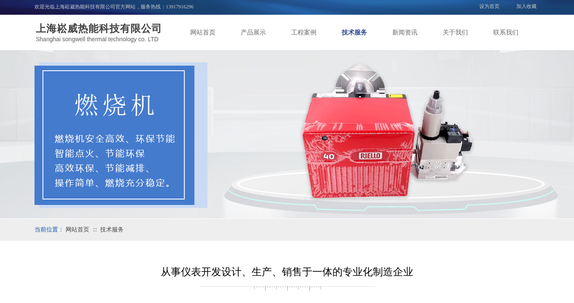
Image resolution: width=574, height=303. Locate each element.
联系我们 (505, 32)
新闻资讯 (404, 32)
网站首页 (202, 32)
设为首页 (489, 6)
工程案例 (303, 32)
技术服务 (354, 32)
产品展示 (253, 32)
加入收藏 (526, 6)
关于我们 (455, 32)
